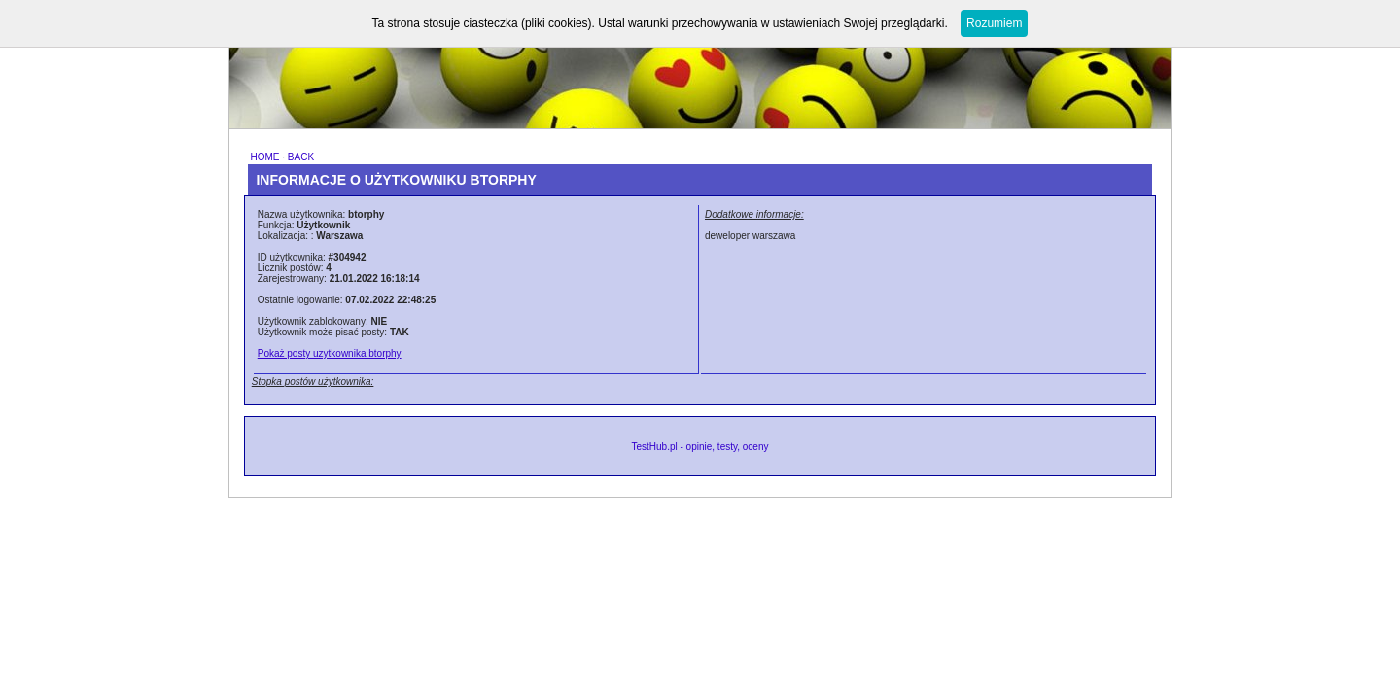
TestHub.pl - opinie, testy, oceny (699, 446)
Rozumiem (994, 23)
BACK (301, 157)
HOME (264, 157)
